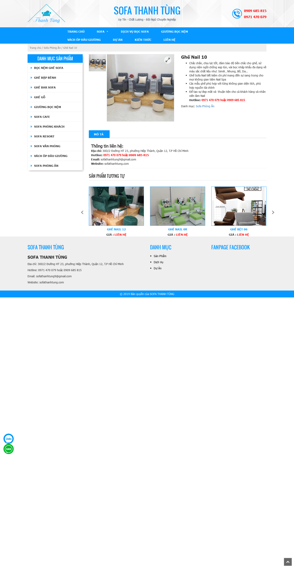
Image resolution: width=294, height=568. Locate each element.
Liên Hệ (170, 39)
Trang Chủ (76, 31)
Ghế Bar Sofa (45, 87)
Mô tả (99, 134)
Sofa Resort (44, 136)
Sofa (101, 31)
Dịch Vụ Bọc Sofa (135, 31)
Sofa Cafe (42, 116)
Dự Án (117, 39)
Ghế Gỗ (39, 97)
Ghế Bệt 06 (238, 229)
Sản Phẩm (160, 256)
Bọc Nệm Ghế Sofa (48, 68)
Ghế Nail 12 (116, 229)
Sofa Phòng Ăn (52, 47)
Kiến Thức (143, 39)
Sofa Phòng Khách (49, 126)
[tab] (99, 134)
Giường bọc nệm (174, 31)
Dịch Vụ (158, 262)
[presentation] (82, 211)
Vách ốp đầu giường (84, 39)
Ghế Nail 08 (177, 229)
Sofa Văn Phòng (47, 146)
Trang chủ (35, 47)
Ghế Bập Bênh (45, 77)
